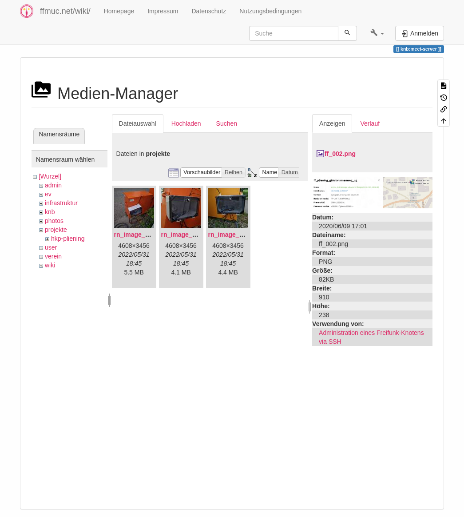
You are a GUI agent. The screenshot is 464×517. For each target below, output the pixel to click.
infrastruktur (61, 203)
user (51, 247)
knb (50, 211)
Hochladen (186, 123)
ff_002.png (340, 153)
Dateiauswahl (137, 123)
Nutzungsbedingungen (270, 11)
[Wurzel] (50, 176)
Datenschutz (208, 11)
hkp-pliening (68, 238)
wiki (50, 265)
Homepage (119, 11)
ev (48, 194)
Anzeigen (332, 123)
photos (54, 220)
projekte (56, 229)
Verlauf (370, 123)
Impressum (162, 11)
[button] (377, 33)
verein (53, 256)
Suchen (226, 123)
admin (53, 185)
